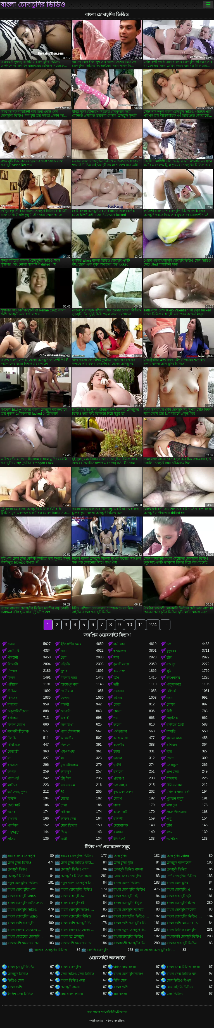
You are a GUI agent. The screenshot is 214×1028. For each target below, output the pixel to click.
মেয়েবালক (120, 825)
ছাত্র (169, 752)
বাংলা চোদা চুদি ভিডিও (128, 974)
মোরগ (117, 799)
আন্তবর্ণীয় (67, 738)
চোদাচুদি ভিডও (17, 869)
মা (9, 758)
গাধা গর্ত (13, 778)
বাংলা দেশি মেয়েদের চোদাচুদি (184, 923)
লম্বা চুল (172, 805)
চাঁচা (169, 657)
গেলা (170, 758)
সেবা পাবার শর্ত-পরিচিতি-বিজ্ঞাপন (107, 1012)
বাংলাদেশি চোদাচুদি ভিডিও (184, 936)
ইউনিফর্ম (119, 839)
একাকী (65, 718)
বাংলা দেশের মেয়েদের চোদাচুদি (25, 930)
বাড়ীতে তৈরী (175, 725)
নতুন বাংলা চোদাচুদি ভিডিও (78, 883)
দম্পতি (171, 731)
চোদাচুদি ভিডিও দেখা (75, 869)
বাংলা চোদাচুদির (71, 967)
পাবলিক (13, 825)
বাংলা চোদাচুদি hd (178, 889)
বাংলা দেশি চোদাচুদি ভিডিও (78, 923)
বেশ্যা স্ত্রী (13, 752)
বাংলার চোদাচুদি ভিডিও (182, 943)
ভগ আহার (120, 785)
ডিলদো (65, 745)
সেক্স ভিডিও (175, 994)
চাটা (169, 825)
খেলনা (65, 698)
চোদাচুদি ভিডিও (18, 974)
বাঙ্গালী (118, 819)
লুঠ (169, 671)
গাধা (63, 651)
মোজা (65, 799)
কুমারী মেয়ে (121, 664)
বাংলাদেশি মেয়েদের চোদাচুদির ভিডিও (78, 943)
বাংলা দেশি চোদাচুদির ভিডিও (131, 923)
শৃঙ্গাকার (13, 705)
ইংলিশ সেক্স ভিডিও (20, 994)
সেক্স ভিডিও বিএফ (179, 980)
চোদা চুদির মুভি (123, 863)
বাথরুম (12, 819)
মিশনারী (13, 664)
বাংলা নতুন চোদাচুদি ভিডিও (131, 930)
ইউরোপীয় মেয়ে (71, 644)
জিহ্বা (64, 832)
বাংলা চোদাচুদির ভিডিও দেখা (184, 916)
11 (140, 624)
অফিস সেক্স (68, 819)
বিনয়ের (13, 698)
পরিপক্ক (65, 812)
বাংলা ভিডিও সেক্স (73, 980)
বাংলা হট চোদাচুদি (72, 936)
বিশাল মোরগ (16, 725)
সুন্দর (64, 671)
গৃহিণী (117, 765)
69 (62, 792)
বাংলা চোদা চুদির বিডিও (76, 889)
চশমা (116, 752)
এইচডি (65, 664)
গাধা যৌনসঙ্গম (70, 731)
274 (153, 624)
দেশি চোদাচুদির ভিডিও (181, 876)
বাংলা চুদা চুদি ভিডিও (21, 967)
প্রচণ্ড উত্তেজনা (177, 812)
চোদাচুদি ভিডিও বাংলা (128, 869)
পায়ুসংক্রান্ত (174, 684)
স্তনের (11, 812)
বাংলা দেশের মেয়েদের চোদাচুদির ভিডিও (78, 930)
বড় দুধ (171, 664)
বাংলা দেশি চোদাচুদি (21, 923)
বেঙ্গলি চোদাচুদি (97, 950)
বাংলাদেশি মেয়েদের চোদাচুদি (25, 943)
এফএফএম (68, 785)
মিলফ (11, 678)
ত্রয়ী (116, 684)
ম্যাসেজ (172, 778)
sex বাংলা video (72, 994)
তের (63, 657)
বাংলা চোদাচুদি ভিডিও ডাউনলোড (78, 910)
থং (62, 758)
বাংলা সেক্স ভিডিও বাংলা (183, 967)
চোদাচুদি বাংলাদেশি (179, 863)
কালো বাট (120, 812)
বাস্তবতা (13, 765)
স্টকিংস (12, 691)
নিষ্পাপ (12, 671)
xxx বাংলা (120, 994)
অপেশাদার (173, 678)
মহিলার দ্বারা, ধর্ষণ (179, 792)
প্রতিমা (12, 839)
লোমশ (171, 705)
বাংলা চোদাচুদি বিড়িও (127, 903)
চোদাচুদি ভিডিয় (177, 869)
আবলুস (66, 772)
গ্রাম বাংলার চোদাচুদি (21, 856)
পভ (115, 718)
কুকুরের (171, 651)
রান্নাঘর (118, 832)
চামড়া (117, 711)
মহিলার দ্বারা (69, 678)
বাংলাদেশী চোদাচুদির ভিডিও (131, 943)
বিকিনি (12, 799)
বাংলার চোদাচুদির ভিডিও (50, 950)
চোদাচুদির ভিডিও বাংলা (76, 876)
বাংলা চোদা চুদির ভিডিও (129, 889)
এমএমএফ (68, 752)
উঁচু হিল (66, 778)
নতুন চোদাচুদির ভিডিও (23, 883)
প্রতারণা (118, 778)
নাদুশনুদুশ (14, 832)
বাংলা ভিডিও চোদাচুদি (181, 930)
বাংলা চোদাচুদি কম (73, 896)
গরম (170, 698)
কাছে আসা (120, 738)
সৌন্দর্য (171, 691)
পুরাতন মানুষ (175, 799)
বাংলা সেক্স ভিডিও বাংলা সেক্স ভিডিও (184, 974)
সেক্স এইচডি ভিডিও (180, 987)
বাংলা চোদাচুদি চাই (125, 896)
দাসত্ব (117, 805)
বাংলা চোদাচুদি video (21, 896)
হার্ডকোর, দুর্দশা (17, 792)
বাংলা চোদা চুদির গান (21, 889)
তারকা (117, 758)
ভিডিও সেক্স (16, 980)
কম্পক (12, 772)
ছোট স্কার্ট (14, 805)
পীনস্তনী (13, 657)
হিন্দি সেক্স (120, 980)
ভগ (169, 644)
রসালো (118, 772)
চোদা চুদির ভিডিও (19, 863)
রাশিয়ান (172, 745)
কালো (117, 725)
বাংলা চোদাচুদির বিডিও (76, 916)
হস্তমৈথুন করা (69, 684)
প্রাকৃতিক (172, 718)
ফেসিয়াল (67, 691)
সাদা (116, 657)
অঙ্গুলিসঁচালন (18, 711)
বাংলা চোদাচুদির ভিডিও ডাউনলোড (131, 916)
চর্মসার (117, 698)
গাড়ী (64, 839)
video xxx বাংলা (124, 967)
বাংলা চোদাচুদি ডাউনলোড (25, 903)
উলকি (12, 738)
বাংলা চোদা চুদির (178, 883)
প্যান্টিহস (172, 839)
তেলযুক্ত (172, 765)
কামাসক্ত (119, 671)
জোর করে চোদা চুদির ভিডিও (131, 876)
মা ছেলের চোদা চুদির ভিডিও (158, 950)
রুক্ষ (169, 832)
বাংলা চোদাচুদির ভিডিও (33, 4)
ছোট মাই (13, 651)
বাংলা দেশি (15, 987)
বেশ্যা (116, 705)
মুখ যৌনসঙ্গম (69, 765)
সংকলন (118, 691)
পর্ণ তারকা (120, 731)
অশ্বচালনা (119, 651)
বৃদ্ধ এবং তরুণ (123, 792)
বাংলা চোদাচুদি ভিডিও (22, 910)
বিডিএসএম (174, 785)
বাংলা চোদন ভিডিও (126, 883)
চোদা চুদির (120, 856)
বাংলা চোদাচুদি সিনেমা (181, 910)
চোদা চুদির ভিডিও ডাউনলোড (78, 863)
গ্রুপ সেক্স (173, 772)
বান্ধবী (65, 705)
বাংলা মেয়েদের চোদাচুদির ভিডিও (25, 936)
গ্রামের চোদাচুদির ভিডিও (77, 856)
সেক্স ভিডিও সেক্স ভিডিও (77, 974)
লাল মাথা (67, 725)
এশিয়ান (13, 684)
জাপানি (65, 711)
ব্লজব (11, 644)
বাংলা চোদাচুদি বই (72, 903)
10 (129, 624)
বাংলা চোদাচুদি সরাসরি (128, 910)
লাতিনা (12, 785)
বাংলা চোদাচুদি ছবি (179, 896)
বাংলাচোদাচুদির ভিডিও (128, 936)
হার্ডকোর (119, 644)
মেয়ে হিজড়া (69, 825)
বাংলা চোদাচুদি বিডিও (181, 903)
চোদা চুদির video (178, 856)
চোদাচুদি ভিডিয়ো (19, 876)
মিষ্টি (169, 711)
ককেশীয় (118, 745)
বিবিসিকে (14, 745)
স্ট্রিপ (116, 678)
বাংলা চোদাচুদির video (22, 916)
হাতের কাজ (174, 738)
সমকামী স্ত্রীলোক (18, 731)
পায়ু (169, 819)
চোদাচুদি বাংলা (70, 987)
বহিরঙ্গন (13, 718)
